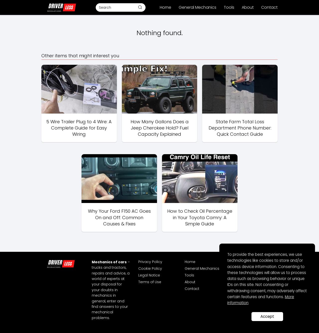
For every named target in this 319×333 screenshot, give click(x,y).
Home (165, 7)
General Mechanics (197, 7)
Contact (269, 7)
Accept (267, 316)
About (248, 7)
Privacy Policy (150, 261)
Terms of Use (149, 281)
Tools (229, 7)
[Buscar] (140, 7)
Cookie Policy (150, 268)
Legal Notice (149, 275)
